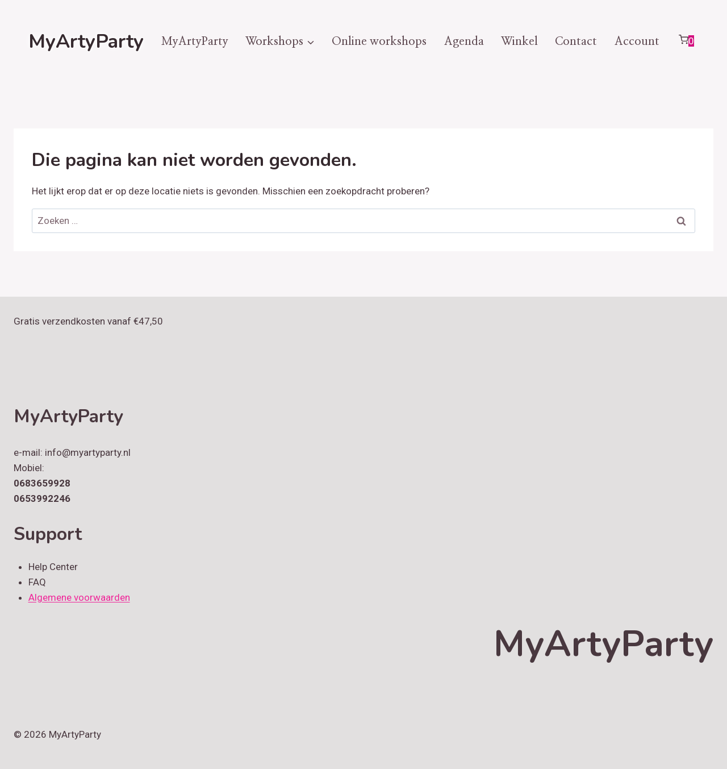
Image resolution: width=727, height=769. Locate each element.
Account (637, 41)
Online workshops (379, 41)
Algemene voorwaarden (79, 597)
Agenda (464, 41)
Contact (576, 41)
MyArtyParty (194, 41)
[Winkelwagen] (686, 41)
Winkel (519, 41)
